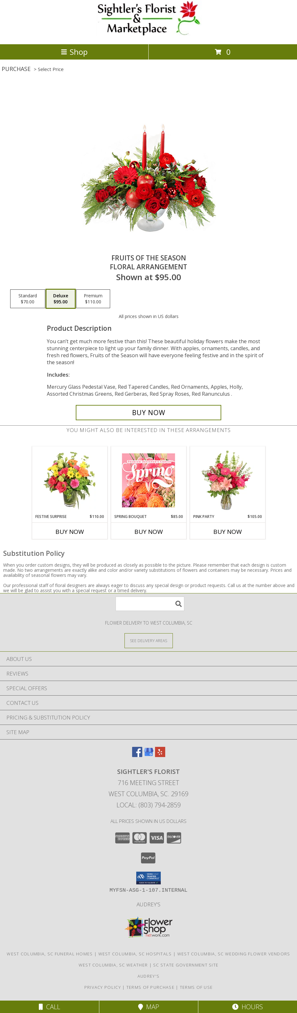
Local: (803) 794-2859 (149, 805)
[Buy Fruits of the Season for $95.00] (148, 412)
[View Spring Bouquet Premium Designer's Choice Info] (148, 480)
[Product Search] (150, 604)
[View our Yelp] (160, 755)
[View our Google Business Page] (149, 755)
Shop (74, 51)
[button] (148, 878)
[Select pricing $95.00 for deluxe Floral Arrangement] (60, 299)
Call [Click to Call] (49, 1006)
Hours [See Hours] (247, 1006)
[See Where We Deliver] (148, 640)
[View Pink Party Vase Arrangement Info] (227, 480)
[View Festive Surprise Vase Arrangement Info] (69, 480)
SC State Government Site (185, 965)
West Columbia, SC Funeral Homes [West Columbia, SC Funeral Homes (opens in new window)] (50, 954)
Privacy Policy (102, 987)
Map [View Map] (148, 1006)
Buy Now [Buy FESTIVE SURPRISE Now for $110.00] (69, 532)
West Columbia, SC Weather (113, 965)
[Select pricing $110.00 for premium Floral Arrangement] (93, 299)
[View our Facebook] (137, 755)
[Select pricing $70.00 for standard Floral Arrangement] (28, 299)
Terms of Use (196, 987)
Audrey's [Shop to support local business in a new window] (148, 904)
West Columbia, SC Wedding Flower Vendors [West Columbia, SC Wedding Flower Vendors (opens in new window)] (233, 954)
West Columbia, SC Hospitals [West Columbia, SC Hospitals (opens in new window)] (135, 954)
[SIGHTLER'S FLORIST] (148, 35)
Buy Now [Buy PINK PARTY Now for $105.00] (227, 532)
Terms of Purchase (150, 987)
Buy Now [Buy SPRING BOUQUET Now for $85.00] (148, 532)
